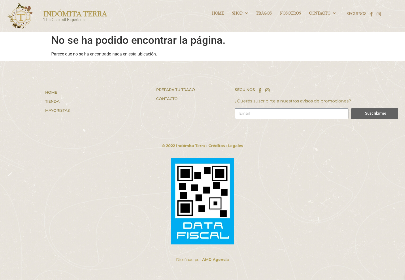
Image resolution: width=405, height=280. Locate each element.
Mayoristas (57, 110)
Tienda (52, 101)
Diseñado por (202, 259)
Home (51, 92)
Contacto (167, 98)
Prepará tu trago (175, 89)
